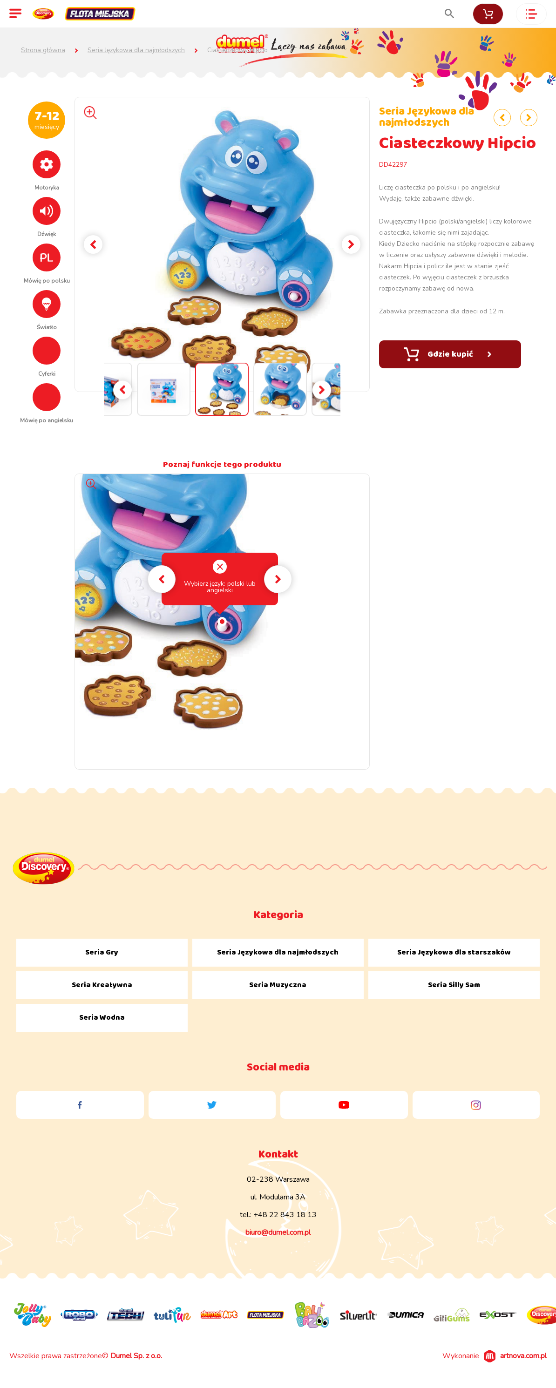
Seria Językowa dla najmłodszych (136, 50)
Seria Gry (101, 952)
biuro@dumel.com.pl (278, 1232)
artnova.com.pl (523, 1356)
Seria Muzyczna (277, 985)
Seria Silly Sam (454, 985)
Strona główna (43, 50)
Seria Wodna (102, 1017)
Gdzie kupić (447, 354)
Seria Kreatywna (102, 985)
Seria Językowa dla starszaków (454, 952)
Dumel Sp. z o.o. (136, 1356)
